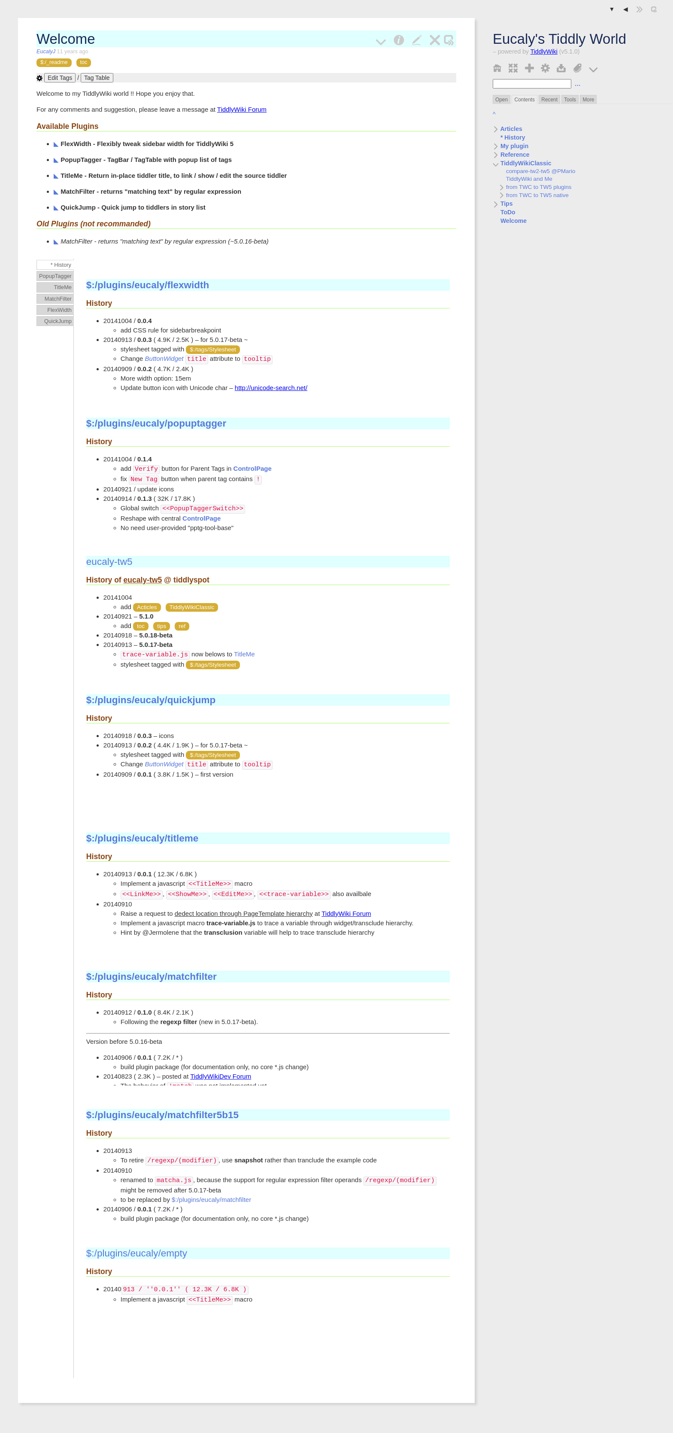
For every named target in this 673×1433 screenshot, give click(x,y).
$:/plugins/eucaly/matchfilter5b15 (162, 1115)
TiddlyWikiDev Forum (220, 1076)
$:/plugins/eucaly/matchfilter (151, 976)
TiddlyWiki (544, 51)
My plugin (510, 146)
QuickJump (58, 321)
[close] (435, 38)
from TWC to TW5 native (534, 195)
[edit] (417, 38)
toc (84, 62)
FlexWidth (59, 310)
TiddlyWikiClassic (522, 163)
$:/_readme (54, 62)
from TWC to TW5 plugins (535, 187)
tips (161, 626)
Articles (507, 128)
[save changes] (561, 67)
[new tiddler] (529, 67)
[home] (497, 67)
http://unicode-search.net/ (271, 387)
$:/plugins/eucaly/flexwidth (147, 285)
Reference (511, 154)
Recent (549, 100)
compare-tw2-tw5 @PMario (537, 171)
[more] (593, 67)
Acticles (147, 607)
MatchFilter (58, 299)
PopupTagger (55, 276)
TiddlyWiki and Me (525, 179)
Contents (524, 100)
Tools (570, 100)
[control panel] (545, 67)
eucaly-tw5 (109, 561)
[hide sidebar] (639, 9)
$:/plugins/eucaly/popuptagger (156, 423)
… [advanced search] (578, 83)
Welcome (510, 220)
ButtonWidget (164, 359)
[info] (399, 38)
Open (501, 100)
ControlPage (252, 469)
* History (509, 137)
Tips (502, 203)
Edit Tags (60, 77)
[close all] (513, 67)
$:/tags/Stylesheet (213, 349)
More (588, 100)
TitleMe (63, 287)
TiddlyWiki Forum (242, 109)
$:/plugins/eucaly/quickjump (150, 700)
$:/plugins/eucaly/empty (136, 1253)
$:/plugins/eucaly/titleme (142, 838)
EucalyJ (46, 52)
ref (182, 626)
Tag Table (97, 77)
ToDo (504, 212)
